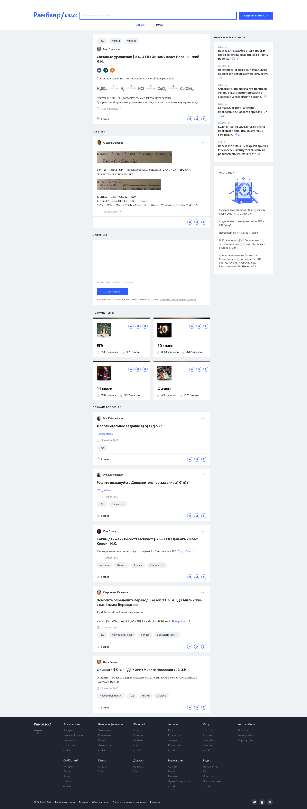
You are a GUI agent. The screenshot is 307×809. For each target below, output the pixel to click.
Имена (172, 771)
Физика (164, 389)
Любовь (138, 740)
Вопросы (138, 767)
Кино (171, 730)
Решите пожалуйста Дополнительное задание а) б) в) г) (143, 483)
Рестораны (174, 745)
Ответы (102, 767)
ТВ (204, 771)
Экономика (105, 730)
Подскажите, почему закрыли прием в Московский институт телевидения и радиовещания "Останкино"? (243, 150)
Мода (136, 730)
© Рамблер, (40, 802)
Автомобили (246, 724)
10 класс (164, 346)
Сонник (172, 767)
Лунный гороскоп (179, 781)
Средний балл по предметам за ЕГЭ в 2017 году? (241, 223)
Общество (69, 745)
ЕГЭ (100, 346)
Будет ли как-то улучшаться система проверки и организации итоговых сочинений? (241, 131)
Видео (207, 760)
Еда (135, 745)
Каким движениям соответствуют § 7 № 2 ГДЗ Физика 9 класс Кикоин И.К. (147, 542)
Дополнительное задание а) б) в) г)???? (129, 426)
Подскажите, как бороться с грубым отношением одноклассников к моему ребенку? (243, 54)
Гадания (173, 776)
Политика (69, 740)
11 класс (104, 389)
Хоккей (207, 735)
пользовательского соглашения (178, 299)
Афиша (173, 724)
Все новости (71, 724)
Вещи (66, 776)
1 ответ (103, 119)
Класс (102, 760)
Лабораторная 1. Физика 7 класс (238, 232)
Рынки (102, 740)
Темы (101, 771)
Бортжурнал (246, 740)
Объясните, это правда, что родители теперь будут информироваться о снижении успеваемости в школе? (242, 93)
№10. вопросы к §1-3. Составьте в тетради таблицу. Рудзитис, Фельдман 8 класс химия (242, 244)
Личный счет (106, 745)
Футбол (208, 730)
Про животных (212, 781)
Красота (138, 735)
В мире (67, 730)
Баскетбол (209, 740)
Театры (172, 740)
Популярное (210, 767)
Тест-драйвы (245, 735)
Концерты (174, 735)
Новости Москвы (73, 735)
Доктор (138, 760)
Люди (67, 771)
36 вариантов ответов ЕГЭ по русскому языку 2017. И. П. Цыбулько (242, 212)
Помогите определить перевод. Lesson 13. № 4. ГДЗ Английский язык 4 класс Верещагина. (149, 603)
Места (67, 781)
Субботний (71, 760)
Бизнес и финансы (110, 724)
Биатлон (208, 745)
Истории (68, 767)
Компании (104, 735)
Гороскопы (175, 760)
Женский (139, 724)
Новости (243, 730)
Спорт (207, 724)
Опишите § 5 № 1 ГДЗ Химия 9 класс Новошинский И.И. (142, 670)
